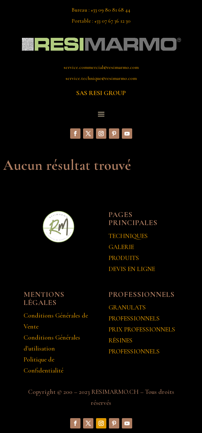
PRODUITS (124, 258)
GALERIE (121, 247)
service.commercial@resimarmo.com (101, 67)
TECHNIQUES (128, 236)
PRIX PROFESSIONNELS (142, 329)
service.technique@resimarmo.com (101, 78)
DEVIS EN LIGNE (132, 269)
